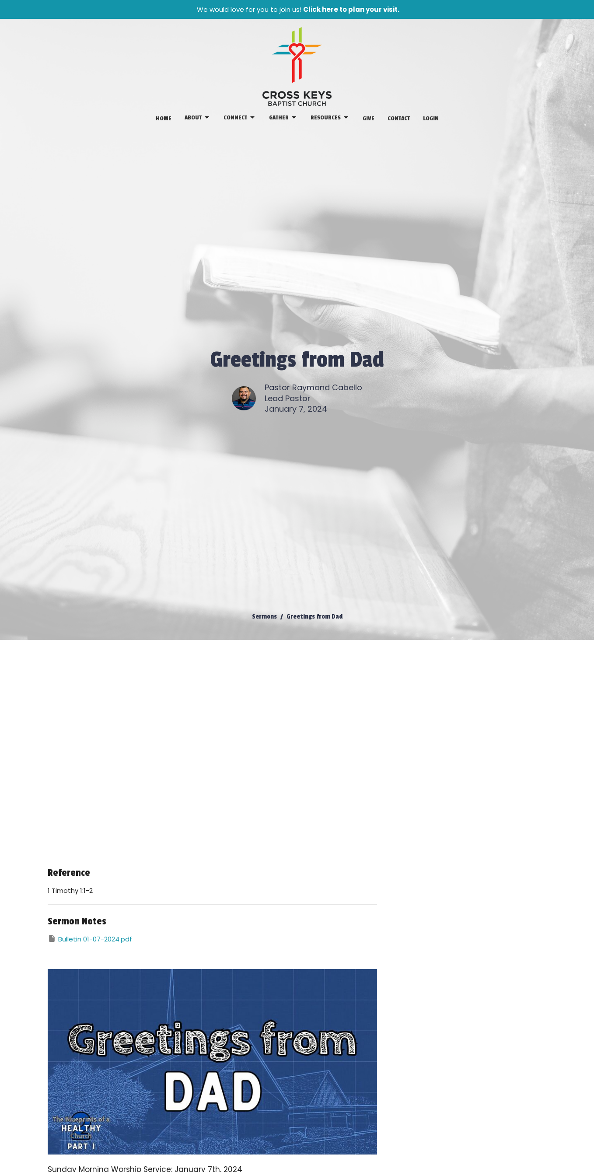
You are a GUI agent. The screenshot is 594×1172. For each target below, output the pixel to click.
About (197, 117)
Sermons (264, 616)
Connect (240, 117)
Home (163, 118)
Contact (399, 118)
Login (431, 118)
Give (368, 118)
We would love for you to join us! (298, 9)
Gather (283, 117)
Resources (330, 117)
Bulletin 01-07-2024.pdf (90, 939)
